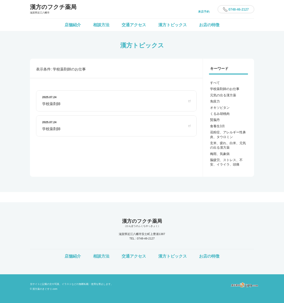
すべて (215, 83)
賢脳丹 (215, 120)
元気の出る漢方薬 (223, 95)
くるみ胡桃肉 (220, 113)
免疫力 (215, 101)
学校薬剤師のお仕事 (224, 89)
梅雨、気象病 (220, 154)
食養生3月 (217, 126)
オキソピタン (220, 107)
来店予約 (203, 11)
